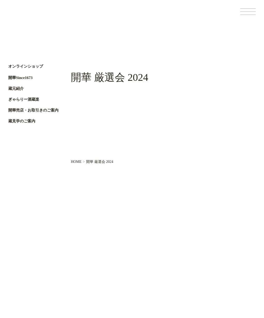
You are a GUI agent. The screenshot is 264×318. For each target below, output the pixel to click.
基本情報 (178, 280)
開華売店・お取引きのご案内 (33, 110)
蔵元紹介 (16, 88)
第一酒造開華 (30, 15)
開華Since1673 (20, 78)
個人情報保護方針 (200, 280)
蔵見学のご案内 (21, 121)
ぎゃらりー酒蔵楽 (23, 99)
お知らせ (120, 267)
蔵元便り (120, 258)
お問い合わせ (124, 275)
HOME (76, 162)
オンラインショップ (25, 66)
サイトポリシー (227, 280)
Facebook (14, 164)
